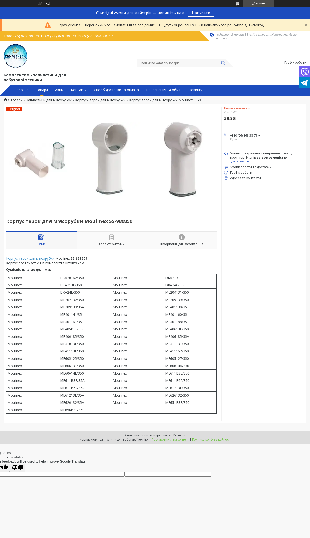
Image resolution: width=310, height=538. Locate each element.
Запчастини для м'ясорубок (49, 100)
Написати (201, 12)
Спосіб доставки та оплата (116, 90)
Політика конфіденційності (211, 439)
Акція (59, 90)
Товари (42, 90)
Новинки (196, 90)
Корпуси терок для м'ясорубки (100, 100)
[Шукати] (223, 63)
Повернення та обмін (163, 90)
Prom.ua (179, 435)
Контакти (79, 90)
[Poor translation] (17, 468)
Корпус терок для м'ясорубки (30, 258)
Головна (22, 90)
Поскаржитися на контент (170, 439)
